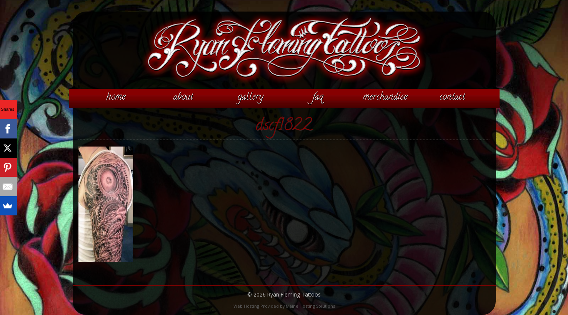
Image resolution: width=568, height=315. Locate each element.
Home (115, 97)
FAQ (317, 97)
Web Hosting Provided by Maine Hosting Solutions (284, 306)
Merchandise (385, 97)
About (183, 97)
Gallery (250, 97)
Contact (452, 97)
